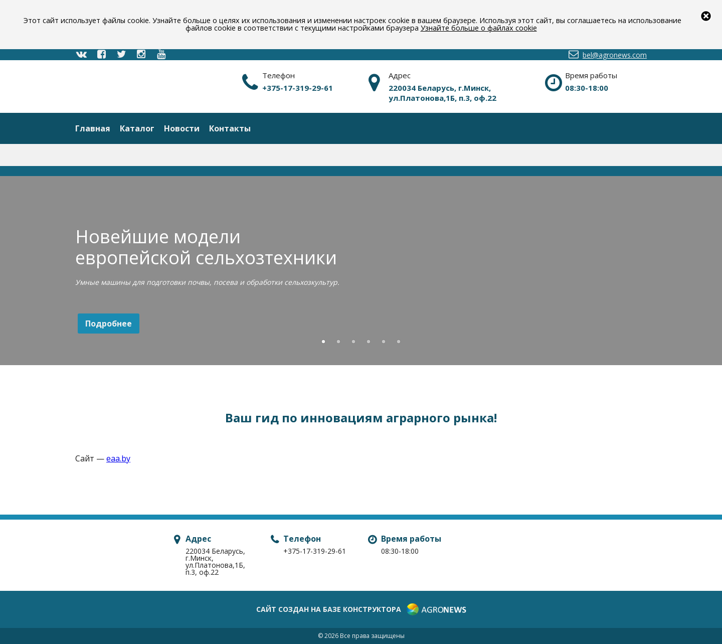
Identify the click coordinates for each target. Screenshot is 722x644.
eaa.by (118, 458)
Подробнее (108, 323)
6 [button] (399, 342)
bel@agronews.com (607, 54)
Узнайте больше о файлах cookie (479, 28)
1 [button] (323, 342)
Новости (182, 128)
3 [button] (353, 342)
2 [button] (338, 342)
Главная (92, 128)
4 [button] (369, 342)
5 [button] (384, 342)
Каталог (137, 128)
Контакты (230, 128)
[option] (361, 272)
